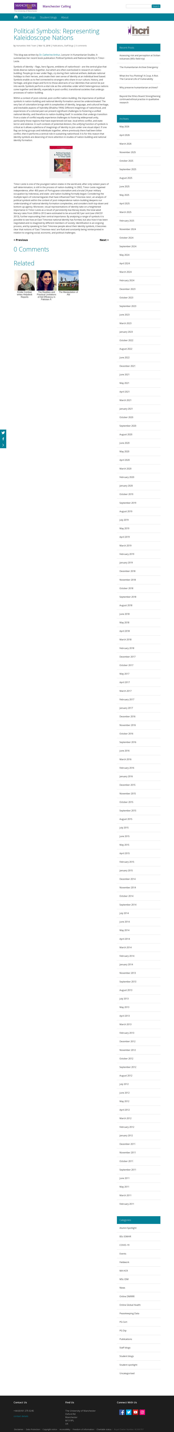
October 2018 (126, 588)
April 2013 (124, 1015)
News (122, 1287)
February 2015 (126, 861)
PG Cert (123, 1321)
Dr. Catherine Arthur (49, 54)
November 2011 (127, 1152)
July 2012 (124, 1084)
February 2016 (126, 767)
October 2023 (126, 297)
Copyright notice (50, 1429)
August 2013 (125, 990)
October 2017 (126, 665)
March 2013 (125, 1024)
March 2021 (125, 400)
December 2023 (127, 289)
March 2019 (125, 545)
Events (122, 1253)
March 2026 (125, 143)
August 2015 (125, 819)
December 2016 (127, 716)
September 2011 (127, 1169)
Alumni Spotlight (127, 1227)
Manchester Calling (16, 16)
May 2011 (124, 1186)
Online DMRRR (126, 1296)
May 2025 (124, 194)
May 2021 (124, 383)
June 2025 (124, 186)
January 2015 (126, 870)
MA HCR (123, 1270)
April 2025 (124, 203)
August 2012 (125, 1075)
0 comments (81, 45)
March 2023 (125, 323)
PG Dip (122, 1330)
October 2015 (126, 802)
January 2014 (126, 964)
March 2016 (125, 759)
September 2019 (127, 502)
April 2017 (124, 682)
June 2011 (124, 1178)
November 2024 (127, 229)
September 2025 (127, 169)
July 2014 (124, 913)
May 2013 (124, 1007)
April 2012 (124, 1109)
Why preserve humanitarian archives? (138, 87)
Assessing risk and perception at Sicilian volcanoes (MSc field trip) (139, 57)
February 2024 (126, 280)
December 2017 (127, 656)
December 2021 (127, 366)
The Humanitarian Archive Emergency (139, 67)
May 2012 (124, 1101)
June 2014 (124, 921)
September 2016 (127, 742)
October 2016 (126, 733)
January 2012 (126, 1135)
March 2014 (125, 947)
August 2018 (125, 605)
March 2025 (125, 212)
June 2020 (124, 442)
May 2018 (124, 622)
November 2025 (127, 152)
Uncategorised (126, 1373)
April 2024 (124, 263)
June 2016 (124, 750)
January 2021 (126, 408)
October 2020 (126, 417)
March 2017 (125, 690)
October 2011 (126, 1161)
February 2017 (126, 699)
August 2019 (125, 511)
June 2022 (124, 357)
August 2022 (125, 348)
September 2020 (127, 425)
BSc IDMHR (125, 1236)
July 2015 (124, 827)
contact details (21, 1416)
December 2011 (127, 1144)
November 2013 (127, 972)
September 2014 (127, 904)
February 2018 (126, 648)
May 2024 (124, 254)
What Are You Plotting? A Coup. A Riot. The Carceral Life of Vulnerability (138, 77)
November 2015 (127, 793)
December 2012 (127, 1041)
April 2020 (124, 459)
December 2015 (127, 784)
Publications (57, 45)
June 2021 (124, 374)
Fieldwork (124, 1262)
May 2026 (124, 126)
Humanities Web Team (26, 45)
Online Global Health (130, 1304)
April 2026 (124, 135)
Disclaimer (18, 1429)
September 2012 (127, 1067)
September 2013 (127, 981)
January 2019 (126, 562)
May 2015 (124, 844)
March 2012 (125, 1118)
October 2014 (126, 896)
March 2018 (125, 639)
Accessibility (65, 1429)
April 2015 (124, 853)
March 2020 (125, 468)
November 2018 (127, 579)
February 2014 (126, 955)
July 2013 (124, 998)
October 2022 (126, 340)
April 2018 (124, 631)
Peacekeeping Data (129, 1313)
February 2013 (126, 1032)
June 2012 (124, 1092)
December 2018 (127, 571)
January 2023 (126, 331)
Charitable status (104, 1429)
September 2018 (127, 596)
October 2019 (126, 494)
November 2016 (127, 725)
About (65, 17)
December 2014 (127, 879)
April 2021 (124, 391)
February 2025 (126, 220)
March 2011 (125, 1195)
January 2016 (126, 776)
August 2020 (125, 434)
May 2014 (124, 930)
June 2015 (124, 836)
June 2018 (124, 613)
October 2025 (126, 160)
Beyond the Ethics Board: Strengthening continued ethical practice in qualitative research (139, 99)
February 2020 (126, 477)
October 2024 (126, 237)
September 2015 (127, 810)
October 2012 (126, 1058)
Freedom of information (83, 1429)
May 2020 (124, 451)
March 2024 (125, 271)
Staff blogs (29, 17)
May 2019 (124, 528)
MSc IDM (124, 1279)
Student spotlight (128, 1364)
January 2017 (126, 707)
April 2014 (124, 938)
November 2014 (127, 887)
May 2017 (124, 673)
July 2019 (124, 519)
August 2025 (125, 177)
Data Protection (33, 1429)
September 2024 (127, 246)
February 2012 (126, 1126)
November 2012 (127, 1050)
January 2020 (126, 485)
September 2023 (127, 306)
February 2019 (126, 554)
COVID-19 (124, 1245)
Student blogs (48, 17)
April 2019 (124, 536)
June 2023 (124, 314)
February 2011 (126, 1203)
